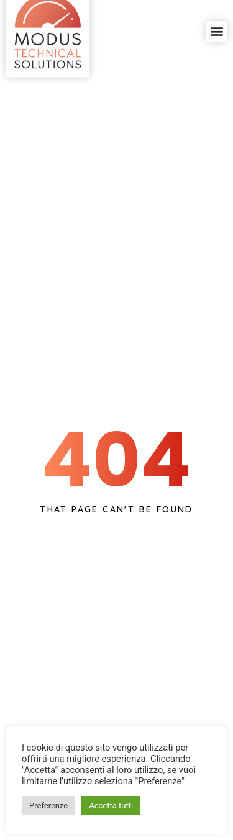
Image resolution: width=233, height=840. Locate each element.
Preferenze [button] (48, 805)
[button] (216, 22)
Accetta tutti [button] (111, 805)
